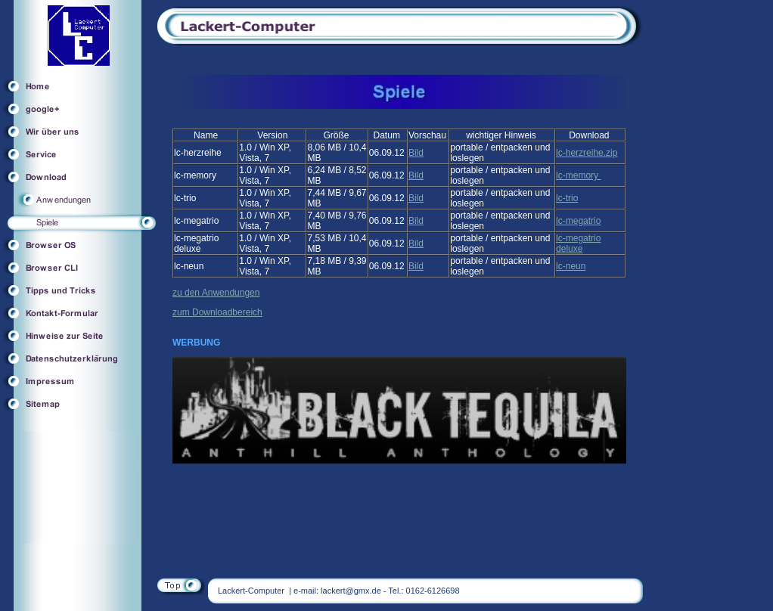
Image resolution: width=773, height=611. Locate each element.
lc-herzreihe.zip (586, 152)
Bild (416, 152)
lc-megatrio (578, 221)
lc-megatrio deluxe (578, 243)
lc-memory (578, 175)
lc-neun (570, 266)
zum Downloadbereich (217, 312)
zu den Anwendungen (215, 292)
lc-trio (567, 198)
